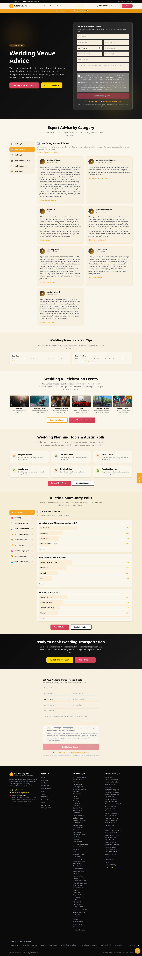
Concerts (76, 874)
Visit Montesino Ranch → (48, 322)
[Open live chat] (137, 951)
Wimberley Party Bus (111, 833)
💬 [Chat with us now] (71, 11)
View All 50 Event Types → (82, 420)
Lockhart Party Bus (111, 801)
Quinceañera (77, 830)
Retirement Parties (79, 834)
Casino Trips (77, 892)
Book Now (127, 6)
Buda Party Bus (110, 784)
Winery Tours (77, 794)
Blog (74, 6)
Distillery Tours (78, 808)
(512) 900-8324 (16, 790)
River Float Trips (78, 921)
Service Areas (45, 805)
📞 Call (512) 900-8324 (59, 660)
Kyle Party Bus (109, 797)
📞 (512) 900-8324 (14, 1)
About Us (44, 794)
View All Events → (81, 930)
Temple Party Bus (110, 837)
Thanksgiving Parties (79, 881)
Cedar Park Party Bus (111, 780)
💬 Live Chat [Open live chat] (139, 478)
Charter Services (78, 888)
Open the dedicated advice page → (48, 152)
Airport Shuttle (78, 885)
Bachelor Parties (78, 818)
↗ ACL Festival (52, 945)
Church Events (77, 904)
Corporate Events (78, 895)
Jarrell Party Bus (110, 823)
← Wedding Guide (17, 45)
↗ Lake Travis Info (105, 945)
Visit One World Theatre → (49, 200)
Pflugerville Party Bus (112, 782)
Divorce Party (77, 842)
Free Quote (115, 6)
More (80, 6)
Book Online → (85, 660)
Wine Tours (76, 782)
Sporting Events (78, 927)
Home (46, 6)
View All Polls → (60, 627)
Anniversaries (77, 832)
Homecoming (77, 859)
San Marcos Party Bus (112, 792)
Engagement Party (79, 861)
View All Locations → (114, 868)
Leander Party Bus (111, 799)
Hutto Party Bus (110, 811)
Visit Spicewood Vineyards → (98, 240)
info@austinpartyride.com (104, 89)
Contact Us (44, 797)
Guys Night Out (78, 787)
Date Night (76, 801)
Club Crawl (76, 813)
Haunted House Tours (80, 883)
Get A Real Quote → (83, 483)
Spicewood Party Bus (111, 852)
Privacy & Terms (46, 808)
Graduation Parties (79, 854)
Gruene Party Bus (110, 854)
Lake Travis (76, 914)
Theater (75, 890)
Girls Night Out (78, 784)
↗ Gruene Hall (118, 945)
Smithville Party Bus (111, 849)
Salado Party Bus (110, 842)
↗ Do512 (42, 945)
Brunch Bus (76, 803)
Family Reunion (78, 907)
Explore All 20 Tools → (59, 483)
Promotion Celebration (80, 844)
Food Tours (76, 806)
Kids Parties (77, 837)
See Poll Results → (81, 627)
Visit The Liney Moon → (48, 282)
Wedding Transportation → (24, 85)
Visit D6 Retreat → (46, 240)
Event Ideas (45, 786)
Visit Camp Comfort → (96, 277)
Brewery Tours (77, 780)
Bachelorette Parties (79, 820)
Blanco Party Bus (110, 847)
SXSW (75, 900)
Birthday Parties (78, 823)
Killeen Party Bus (110, 859)
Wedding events (88, 361)
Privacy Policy (91, 75)
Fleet (52, 6)
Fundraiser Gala (78, 868)
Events (59, 6)
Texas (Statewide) (110, 865)
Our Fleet (44, 783)
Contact (121, 953)
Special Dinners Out (79, 789)
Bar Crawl (76, 791)
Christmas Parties (78, 878)
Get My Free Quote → (103, 96)
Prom (75, 852)
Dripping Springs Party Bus (113, 804)
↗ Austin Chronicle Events (29, 945)
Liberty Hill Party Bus (111, 820)
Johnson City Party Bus (112, 845)
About (116, 953)
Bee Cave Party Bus (111, 816)
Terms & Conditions (102, 75)
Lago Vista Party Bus (111, 818)
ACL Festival (77, 902)
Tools (43, 802)
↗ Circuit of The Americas (67, 945)
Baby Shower (77, 863)
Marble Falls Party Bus (112, 835)
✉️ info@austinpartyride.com (31, 1)
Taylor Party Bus (110, 808)
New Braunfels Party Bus (113, 830)
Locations (67, 6)
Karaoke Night (77, 810)
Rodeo (75, 796)
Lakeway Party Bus (111, 813)
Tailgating (76, 798)
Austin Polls (45, 799)
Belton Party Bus (110, 840)
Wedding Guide (46, 788)
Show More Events (57, 420)
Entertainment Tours (79, 912)
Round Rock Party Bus (112, 790)
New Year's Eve (78, 876)
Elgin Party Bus (109, 825)
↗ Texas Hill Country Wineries (87, 945)
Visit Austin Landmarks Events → (99, 178)
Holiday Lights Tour (79, 897)
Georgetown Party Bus (112, 794)
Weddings (76, 849)
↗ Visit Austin (13, 945)
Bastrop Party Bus (110, 806)
